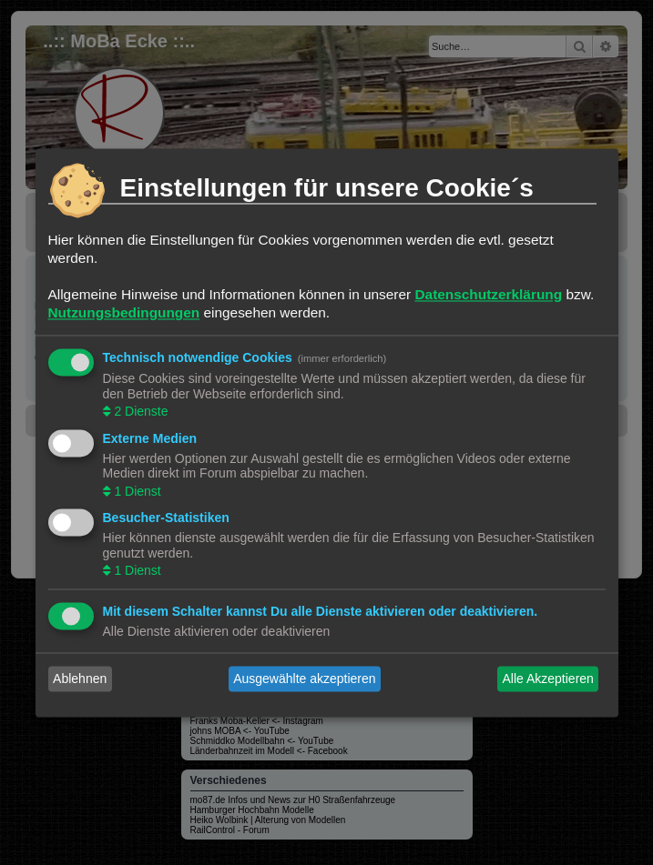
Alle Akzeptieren (547, 678)
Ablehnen (80, 678)
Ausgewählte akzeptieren (304, 678)
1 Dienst (136, 491)
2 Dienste (139, 412)
